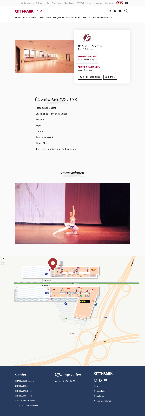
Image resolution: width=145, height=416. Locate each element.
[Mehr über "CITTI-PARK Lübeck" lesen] (23, 391)
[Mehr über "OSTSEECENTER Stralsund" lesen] (26, 405)
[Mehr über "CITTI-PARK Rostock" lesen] (23, 396)
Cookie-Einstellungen (103, 401)
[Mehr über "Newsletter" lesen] (69, 3)
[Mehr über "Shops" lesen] (18, 17)
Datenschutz (99, 391)
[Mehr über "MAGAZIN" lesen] (80, 3)
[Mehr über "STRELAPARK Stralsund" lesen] (25, 401)
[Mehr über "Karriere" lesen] (90, 3)
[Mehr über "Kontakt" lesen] (109, 3)
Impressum (99, 386)
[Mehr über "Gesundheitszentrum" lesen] (102, 17)
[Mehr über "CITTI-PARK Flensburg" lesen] (24, 381)
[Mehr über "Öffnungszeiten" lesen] (43, 3)
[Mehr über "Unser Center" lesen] (45, 17)
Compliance (99, 396)
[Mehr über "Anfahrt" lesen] (99, 3)
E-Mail (110, 77)
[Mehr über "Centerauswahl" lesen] (27, 3)
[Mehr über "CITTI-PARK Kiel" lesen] (21, 386)
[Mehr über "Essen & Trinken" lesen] (30, 17)
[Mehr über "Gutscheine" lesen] (57, 3)
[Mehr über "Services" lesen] (87, 17)
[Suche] (126, 11)
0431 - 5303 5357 (90, 77)
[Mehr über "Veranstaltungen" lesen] (73, 17)
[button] (53, 264)
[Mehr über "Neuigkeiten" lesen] (58, 17)
